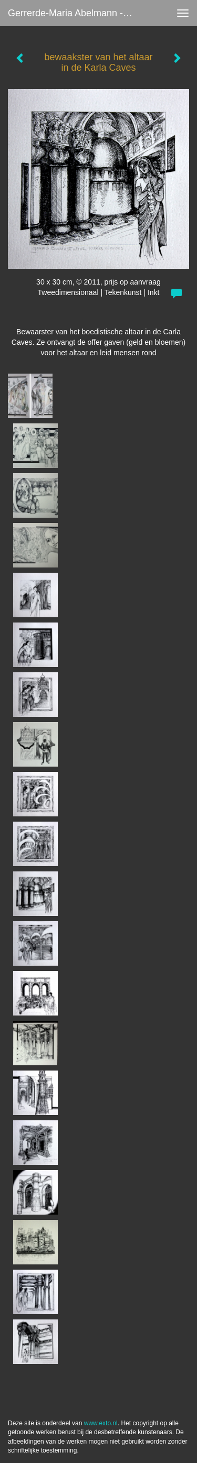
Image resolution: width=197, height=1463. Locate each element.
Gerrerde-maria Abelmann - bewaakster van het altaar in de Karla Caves (75, 13)
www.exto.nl (101, 1423)
